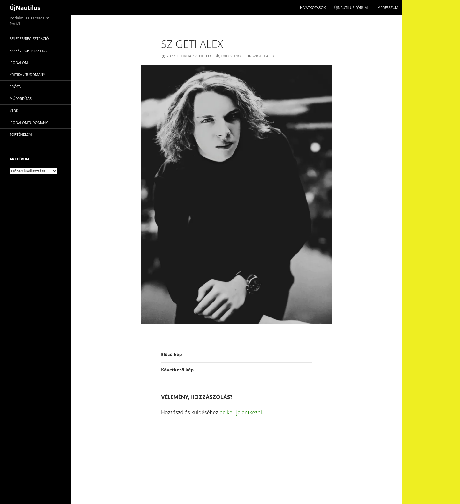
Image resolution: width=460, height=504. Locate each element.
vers (14, 110)
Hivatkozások (313, 7)
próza (15, 86)
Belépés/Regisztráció (29, 38)
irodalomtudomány (29, 122)
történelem (21, 134)
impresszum (387, 7)
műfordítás (21, 98)
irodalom (19, 62)
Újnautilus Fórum (351, 7)
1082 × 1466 (231, 56)
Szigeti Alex (263, 56)
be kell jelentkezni (240, 412)
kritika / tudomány (27, 74)
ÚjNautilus (25, 7)
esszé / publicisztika (28, 50)
